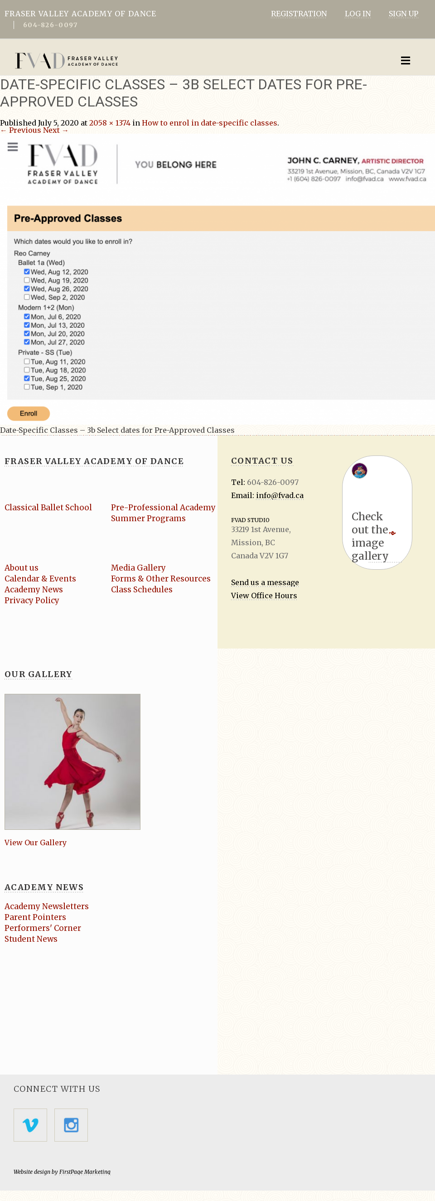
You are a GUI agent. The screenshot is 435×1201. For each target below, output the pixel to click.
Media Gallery (138, 568)
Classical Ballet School (48, 508)
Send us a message (265, 582)
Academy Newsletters (46, 906)
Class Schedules (141, 590)
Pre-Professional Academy (163, 508)
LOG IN (358, 13)
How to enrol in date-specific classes (209, 122)
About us (22, 568)
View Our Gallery (36, 842)
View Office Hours (264, 595)
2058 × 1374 (109, 122)
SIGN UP (403, 13)
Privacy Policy (32, 600)
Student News (31, 939)
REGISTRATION (299, 13)
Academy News (34, 590)
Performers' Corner (43, 928)
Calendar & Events (40, 579)
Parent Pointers (35, 917)
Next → (56, 130)
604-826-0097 (50, 25)
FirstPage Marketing (85, 1171)
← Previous (20, 130)
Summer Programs (148, 518)
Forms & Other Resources (161, 579)
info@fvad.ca (280, 495)
